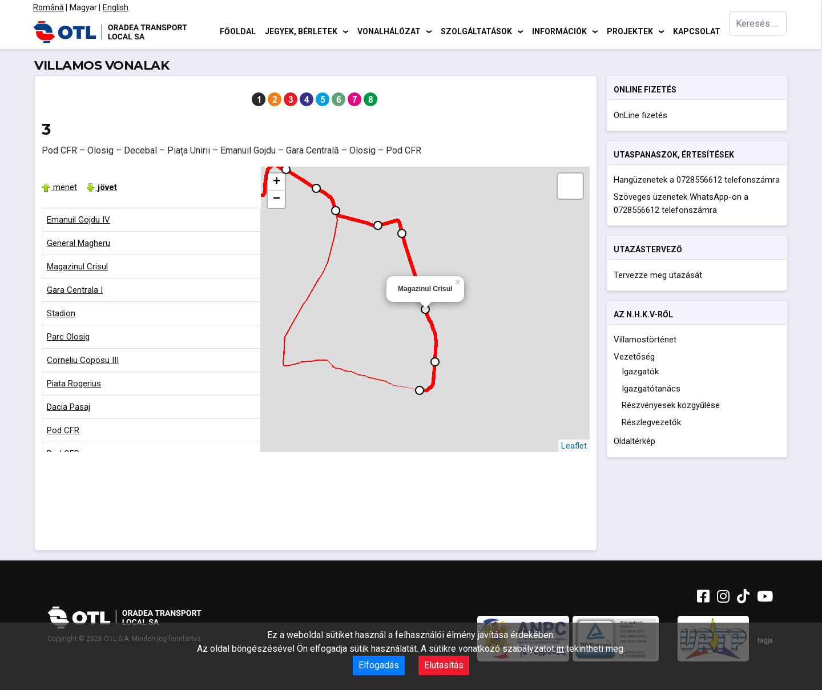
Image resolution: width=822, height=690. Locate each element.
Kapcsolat (696, 31)
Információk (559, 31)
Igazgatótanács (651, 389)
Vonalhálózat (389, 31)
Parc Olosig (68, 337)
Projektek (630, 31)
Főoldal (238, 31)
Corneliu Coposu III (83, 360)
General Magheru (78, 243)
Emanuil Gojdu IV (78, 220)
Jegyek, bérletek (301, 31)
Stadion (61, 313)
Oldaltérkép (634, 441)
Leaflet (574, 446)
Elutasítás (444, 665)
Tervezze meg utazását (658, 275)
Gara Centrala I (75, 290)
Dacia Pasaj (68, 407)
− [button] (276, 199)
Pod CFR (63, 430)
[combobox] (758, 32)
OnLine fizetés (640, 115)
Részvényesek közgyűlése (671, 405)
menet (59, 187)
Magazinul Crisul (77, 266)
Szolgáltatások (476, 31)
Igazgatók (640, 371)
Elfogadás (378, 665)
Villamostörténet (645, 339)
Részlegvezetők (651, 422)
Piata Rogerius (74, 383)
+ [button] (276, 182)
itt (560, 649)
